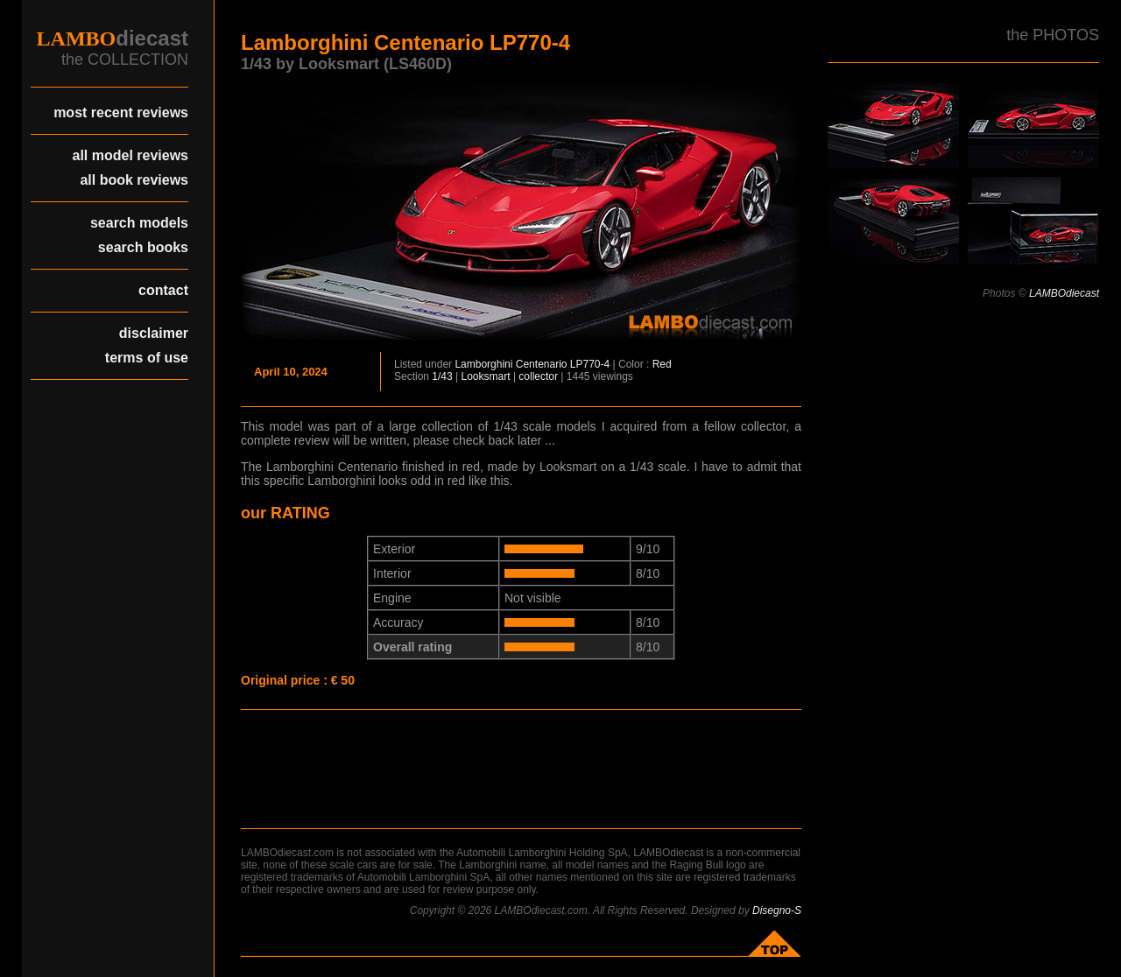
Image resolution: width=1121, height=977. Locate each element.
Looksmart (486, 376)
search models (139, 222)
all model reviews (130, 155)
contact (163, 290)
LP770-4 (590, 364)
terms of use (146, 357)
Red (662, 364)
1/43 (442, 376)
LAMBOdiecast (1064, 293)
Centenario (542, 364)
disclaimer (153, 333)
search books (143, 247)
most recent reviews (120, 112)
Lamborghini (483, 364)
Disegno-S (776, 910)
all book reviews (134, 179)
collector (538, 376)
